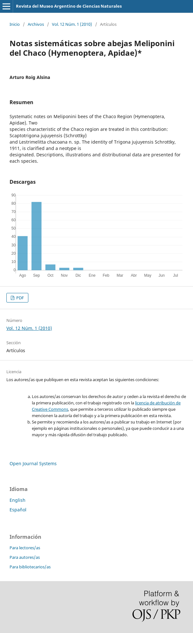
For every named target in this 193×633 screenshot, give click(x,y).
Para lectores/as (25, 548)
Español (18, 510)
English (17, 500)
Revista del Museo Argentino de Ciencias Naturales (69, 6)
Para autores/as (25, 557)
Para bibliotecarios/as (30, 567)
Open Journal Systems (33, 463)
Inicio (15, 24)
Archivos (36, 24)
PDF (19, 298)
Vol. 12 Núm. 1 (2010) (72, 24)
